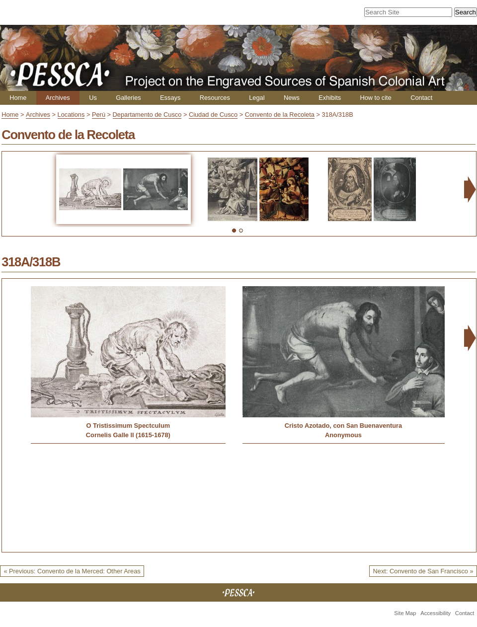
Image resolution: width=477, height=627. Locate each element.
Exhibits (329, 97)
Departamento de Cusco (147, 114)
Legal (256, 97)
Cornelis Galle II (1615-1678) (128, 435)
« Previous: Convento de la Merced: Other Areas (71, 571)
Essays (170, 97)
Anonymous (343, 435)
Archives (58, 97)
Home (17, 97)
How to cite (375, 97)
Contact (421, 97)
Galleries (128, 97)
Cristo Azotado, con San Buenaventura (343, 425)
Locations (71, 114)
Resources (215, 97)
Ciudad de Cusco (213, 114)
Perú (98, 114)
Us (93, 97)
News (292, 97)
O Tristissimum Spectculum (128, 425)
